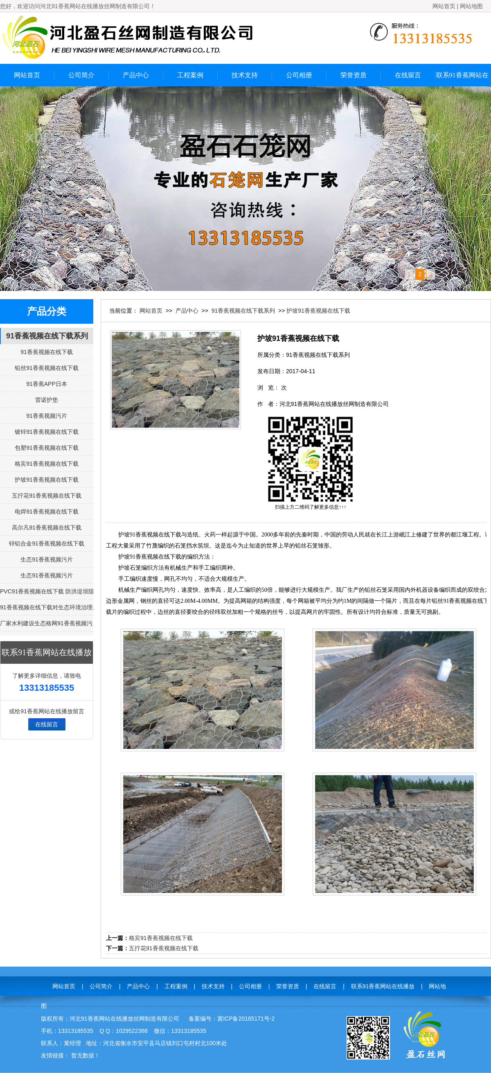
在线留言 (408, 75)
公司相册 (299, 75)
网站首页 (443, 6)
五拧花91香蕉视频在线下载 (163, 948)
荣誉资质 (353, 75)
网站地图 (471, 6)
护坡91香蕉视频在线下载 (318, 310)
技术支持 (245, 75)
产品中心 (136, 75)
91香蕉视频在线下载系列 (47, 336)
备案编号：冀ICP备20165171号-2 (232, 1018)
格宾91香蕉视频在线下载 (161, 938)
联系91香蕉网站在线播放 (462, 79)
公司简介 (81, 75)
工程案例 (190, 75)
